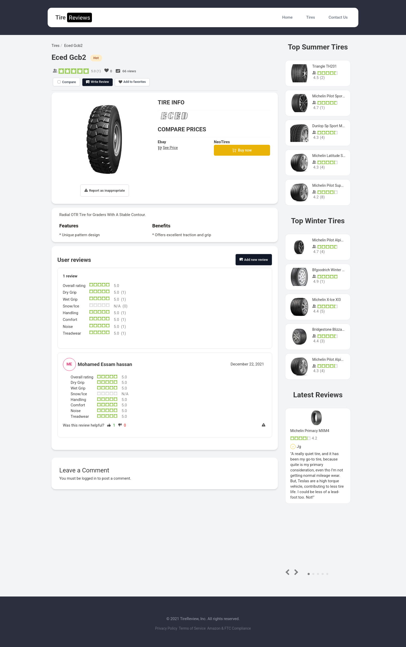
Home (287, 17)
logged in (90, 478)
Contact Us (338, 17)
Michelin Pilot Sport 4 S (332, 96)
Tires (310, 17)
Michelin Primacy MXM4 (311, 430)
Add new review (254, 260)
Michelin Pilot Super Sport (334, 185)
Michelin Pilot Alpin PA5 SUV (336, 240)
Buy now (242, 151)
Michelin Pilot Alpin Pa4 (332, 359)
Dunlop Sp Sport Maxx (331, 126)
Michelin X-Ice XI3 (327, 299)
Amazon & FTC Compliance (234, 628)
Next (295, 572)
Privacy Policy (160, 628)
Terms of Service (192, 628)
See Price (168, 147)
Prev (289, 572)
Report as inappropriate (104, 190)
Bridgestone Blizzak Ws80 (334, 329)
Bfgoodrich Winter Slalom (334, 270)
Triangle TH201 (325, 66)
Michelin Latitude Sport (332, 155)
